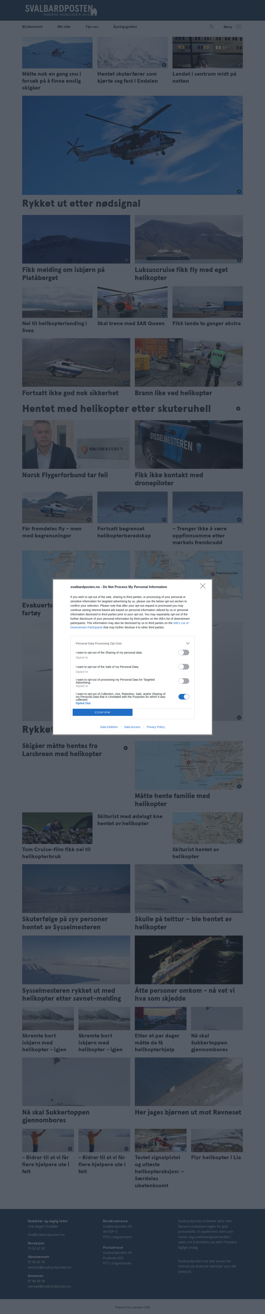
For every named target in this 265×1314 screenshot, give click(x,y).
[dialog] (132, 657)
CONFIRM (102, 712)
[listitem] (132, 643)
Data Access (132, 727)
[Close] (204, 587)
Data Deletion (109, 727)
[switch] (183, 652)
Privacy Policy (156, 727)
